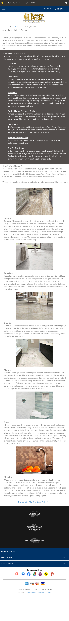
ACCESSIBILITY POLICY (44, 619)
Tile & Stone (16, 27)
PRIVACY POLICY (31, 619)
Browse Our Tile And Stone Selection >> (35, 528)
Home (7, 27)
